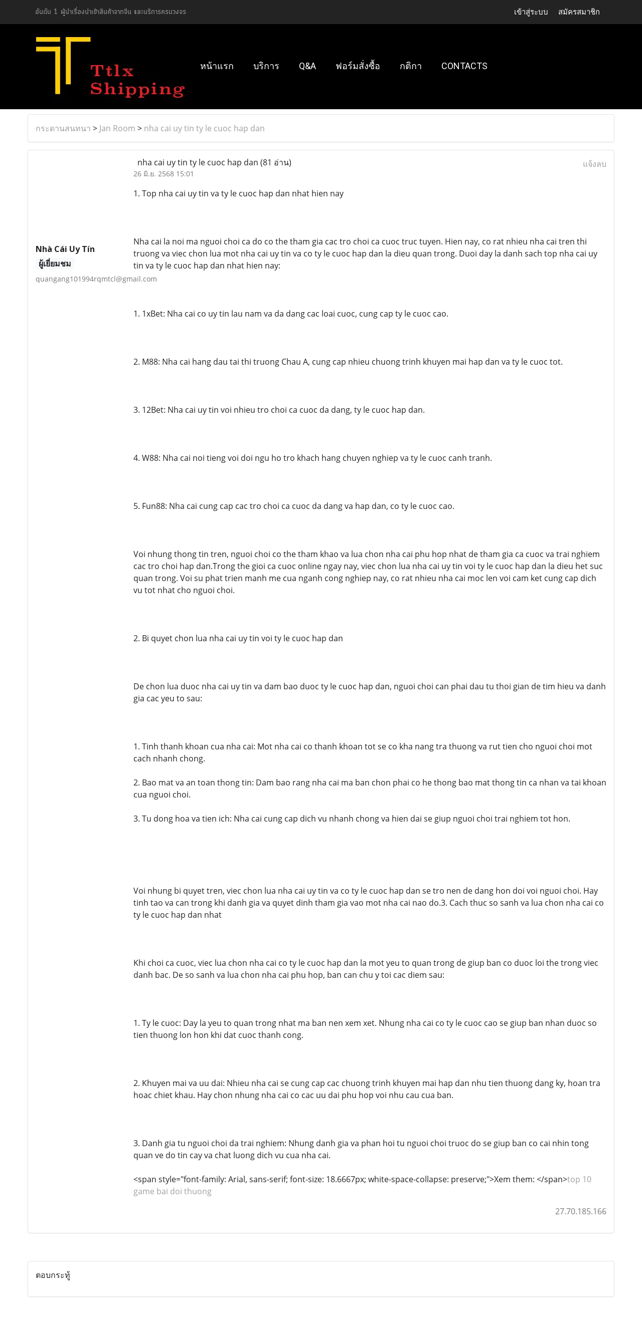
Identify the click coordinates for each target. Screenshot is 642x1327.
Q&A (307, 66)
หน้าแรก (217, 66)
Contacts (464, 66)
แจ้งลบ (594, 163)
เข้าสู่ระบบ (531, 12)
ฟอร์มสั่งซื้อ (358, 66)
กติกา (411, 66)
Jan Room (117, 128)
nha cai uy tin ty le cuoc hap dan (204, 128)
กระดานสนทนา (63, 128)
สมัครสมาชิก (579, 12)
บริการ (266, 66)
